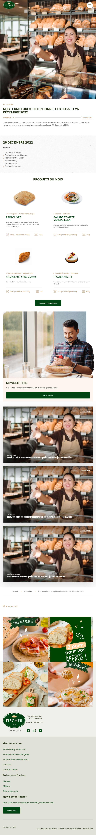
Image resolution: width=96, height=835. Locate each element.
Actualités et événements (15, 759)
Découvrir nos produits (48, 303)
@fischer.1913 (11, 606)
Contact (7, 764)
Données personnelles (46, 828)
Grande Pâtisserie (62, 273)
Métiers (6, 786)
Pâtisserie (74, 273)
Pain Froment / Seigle (26, 214)
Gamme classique (14, 273)
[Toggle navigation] (90, 5)
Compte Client (10, 769)
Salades (58, 214)
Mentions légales (73, 828)
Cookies (61, 828)
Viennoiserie (27, 273)
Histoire (6, 781)
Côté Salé (66, 214)
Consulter (10, 104)
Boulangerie (12, 214)
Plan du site (88, 828)
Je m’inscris (48, 395)
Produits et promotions (14, 749)
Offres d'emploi (10, 791)
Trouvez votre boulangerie (16, 754)
